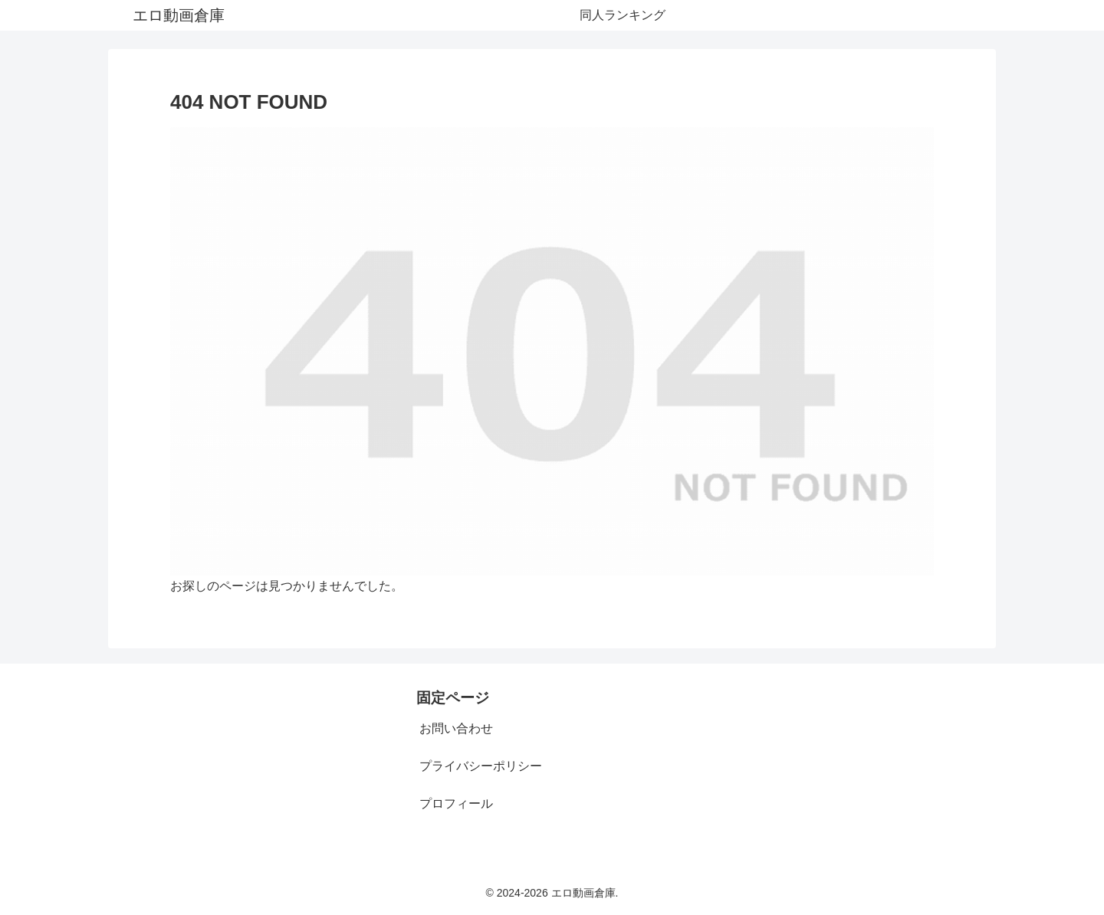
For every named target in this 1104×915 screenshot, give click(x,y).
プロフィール (456, 803)
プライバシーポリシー (480, 765)
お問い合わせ (456, 728)
